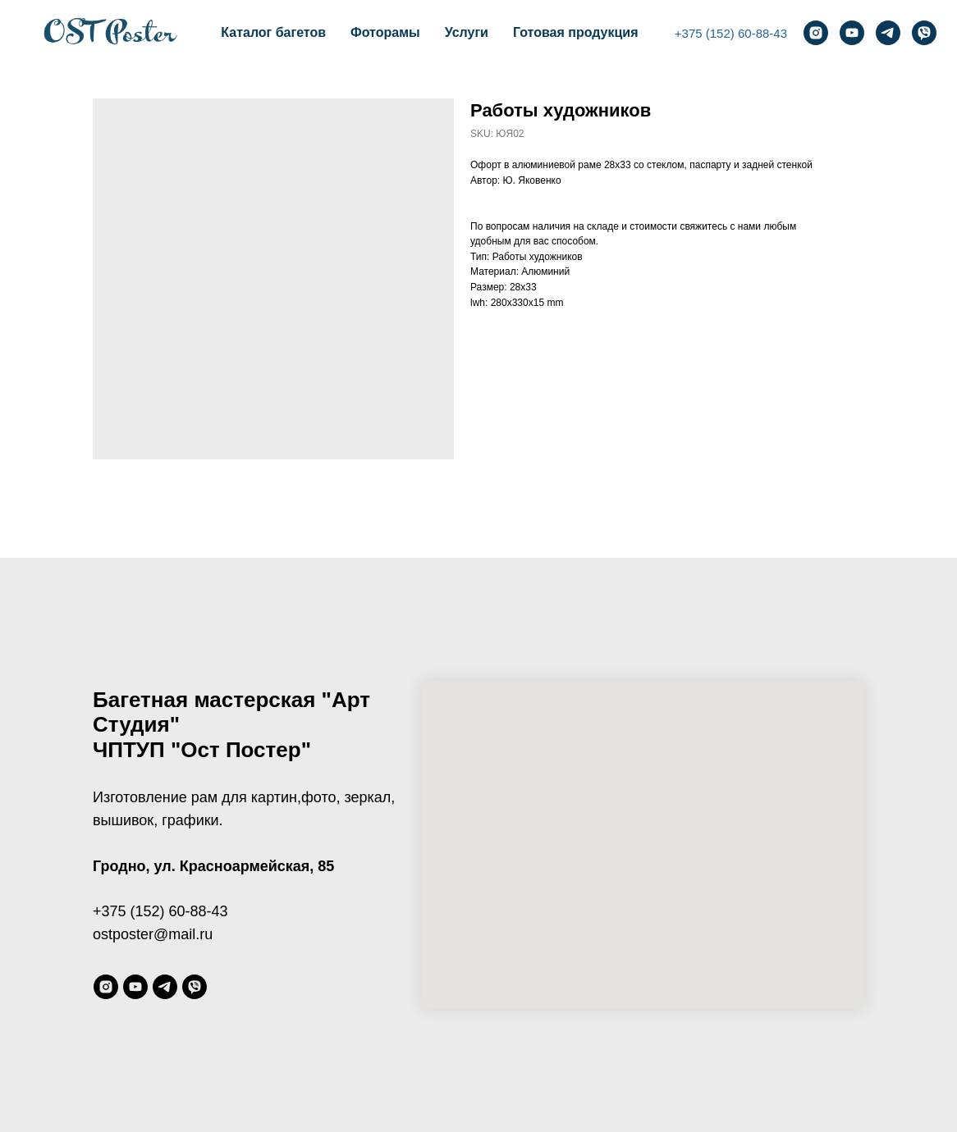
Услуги (466, 32)
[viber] (924, 33)
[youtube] (852, 33)
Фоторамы (385, 32)
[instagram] (816, 33)
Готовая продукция (576, 32)
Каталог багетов (273, 32)
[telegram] (888, 33)
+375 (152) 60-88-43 (731, 33)
